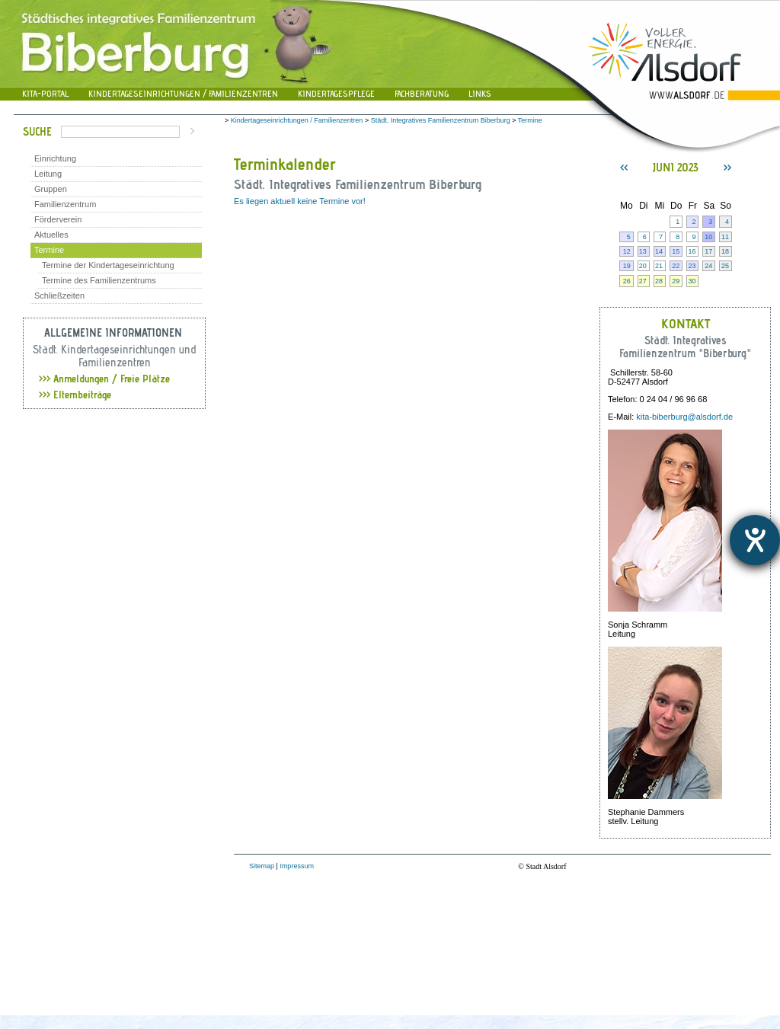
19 (627, 266)
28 (659, 281)
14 (659, 251)
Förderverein (58, 219)
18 (725, 251)
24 (708, 266)
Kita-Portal (45, 93)
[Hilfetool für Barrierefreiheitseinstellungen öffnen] (755, 540)
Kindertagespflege (336, 93)
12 (627, 251)
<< (624, 167)
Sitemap (261, 866)
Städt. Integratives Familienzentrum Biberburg (440, 120)
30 (691, 281)
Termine (49, 249)
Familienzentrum (65, 204)
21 (659, 266)
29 (675, 281)
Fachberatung (421, 93)
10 (708, 237)
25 (725, 266)
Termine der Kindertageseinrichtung (108, 265)
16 (691, 251)
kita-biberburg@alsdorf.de (684, 416)
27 (643, 281)
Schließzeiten (59, 295)
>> (727, 167)
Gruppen (50, 188)
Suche (37, 131)
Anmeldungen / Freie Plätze (104, 378)
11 (725, 237)
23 (691, 266)
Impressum (297, 866)
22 (675, 266)
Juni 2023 (675, 167)
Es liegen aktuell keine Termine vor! (300, 201)
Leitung (48, 173)
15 (675, 251)
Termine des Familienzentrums (99, 280)
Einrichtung (55, 158)
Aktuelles (51, 234)
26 (627, 281)
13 (643, 251)
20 (643, 266)
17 (708, 251)
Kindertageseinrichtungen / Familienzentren (183, 93)
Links (480, 93)
